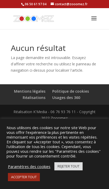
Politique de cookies (70, 91)
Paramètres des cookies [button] (29, 166)
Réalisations (34, 97)
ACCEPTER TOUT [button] (24, 177)
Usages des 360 (66, 97)
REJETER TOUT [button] (68, 166)
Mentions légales (29, 91)
